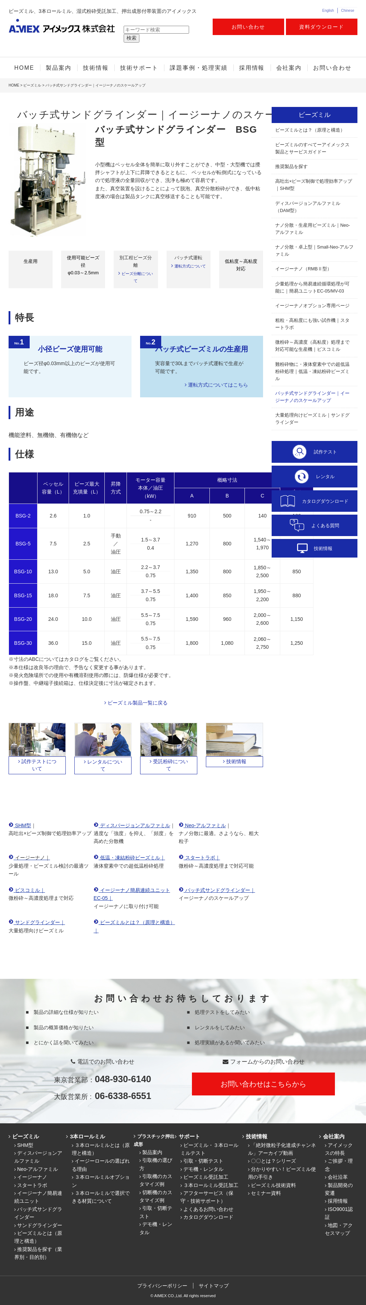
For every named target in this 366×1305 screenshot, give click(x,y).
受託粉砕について (170, 765)
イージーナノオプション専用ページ (312, 305)
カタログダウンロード (208, 1217)
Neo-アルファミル (37, 1169)
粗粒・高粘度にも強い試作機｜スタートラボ (312, 324)
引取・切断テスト (203, 1161)
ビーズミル (32, 85)
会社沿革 (338, 1177)
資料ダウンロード (321, 27)
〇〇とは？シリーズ (273, 1161)
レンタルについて (104, 765)
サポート (188, 1136)
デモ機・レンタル (203, 1169)
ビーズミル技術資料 (273, 1185)
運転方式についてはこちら (218, 385)
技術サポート (139, 68)
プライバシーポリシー (162, 1286)
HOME (24, 68)
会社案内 (289, 68)
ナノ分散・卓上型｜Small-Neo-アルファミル (314, 251)
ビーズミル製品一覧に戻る (138, 703)
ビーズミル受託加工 (205, 1177)
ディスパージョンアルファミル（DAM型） (307, 207)
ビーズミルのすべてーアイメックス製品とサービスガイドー (312, 148)
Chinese (347, 11)
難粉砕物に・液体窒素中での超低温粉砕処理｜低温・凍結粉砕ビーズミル (312, 371)
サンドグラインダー (39, 1225)
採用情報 (252, 68)
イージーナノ (32, 1177)
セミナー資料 (266, 1193)
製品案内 (58, 68)
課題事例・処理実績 (198, 68)
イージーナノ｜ (32, 857)
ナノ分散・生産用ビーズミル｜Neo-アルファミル (312, 229)
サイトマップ (214, 1286)
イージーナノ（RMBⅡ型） (303, 268)
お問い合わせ (248, 27)
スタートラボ (32, 1185)
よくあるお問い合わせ (208, 1209)
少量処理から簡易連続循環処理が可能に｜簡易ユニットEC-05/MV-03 (312, 287)
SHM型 (25, 1145)
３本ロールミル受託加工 (210, 1185)
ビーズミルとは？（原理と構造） (310, 130)
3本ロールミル (87, 1136)
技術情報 (96, 68)
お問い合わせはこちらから (263, 1084)
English (328, 11)
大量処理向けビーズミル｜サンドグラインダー (312, 419)
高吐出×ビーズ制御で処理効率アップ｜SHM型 (313, 185)
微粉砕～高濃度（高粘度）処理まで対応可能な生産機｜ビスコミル (312, 346)
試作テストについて (38, 765)
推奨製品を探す (291, 166)
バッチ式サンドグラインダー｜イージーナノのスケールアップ (312, 397)
